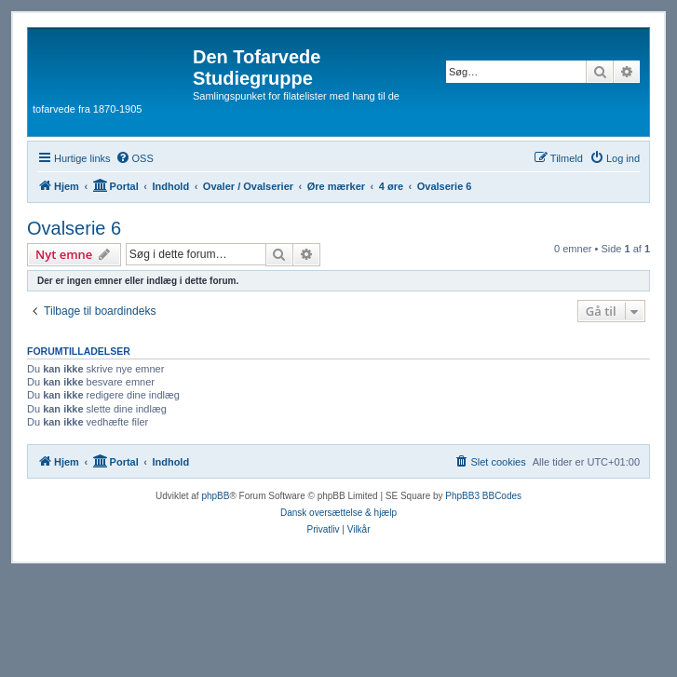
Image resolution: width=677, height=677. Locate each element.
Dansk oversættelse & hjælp (338, 513)
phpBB (215, 496)
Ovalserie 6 (74, 228)
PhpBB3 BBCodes (483, 496)
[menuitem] (134, 158)
